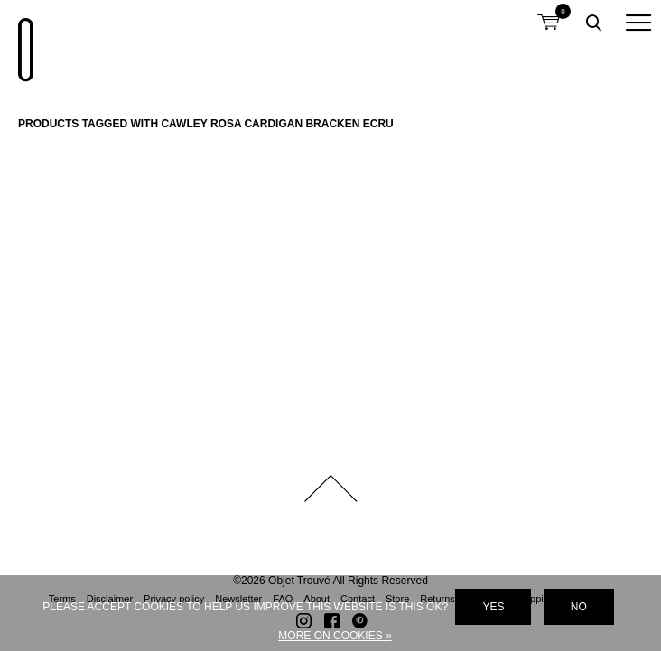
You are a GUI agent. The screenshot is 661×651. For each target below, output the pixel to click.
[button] (638, 22)
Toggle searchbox (593, 22)
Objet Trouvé (22, 40)
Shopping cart (548, 11)
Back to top (330, 488)
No (579, 606)
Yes (493, 606)
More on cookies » (334, 635)
